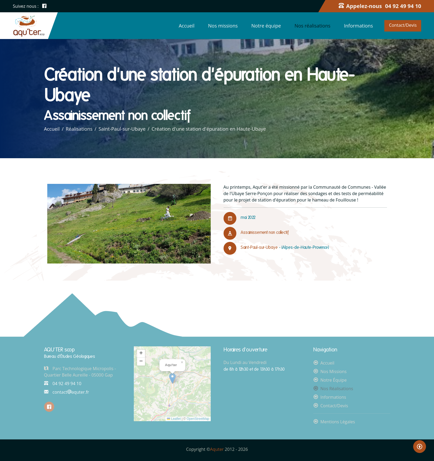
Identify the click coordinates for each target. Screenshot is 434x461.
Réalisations (79, 129)
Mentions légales (337, 422)
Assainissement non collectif (265, 232)
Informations (358, 25)
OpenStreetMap (198, 419)
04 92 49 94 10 (62, 383)
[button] (172, 378)
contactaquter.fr (66, 392)
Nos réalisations (312, 25)
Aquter (217, 449)
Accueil (186, 25)
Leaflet (174, 419)
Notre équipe (266, 25)
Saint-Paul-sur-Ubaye (122, 129)
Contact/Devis (403, 25)
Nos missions (223, 25)
